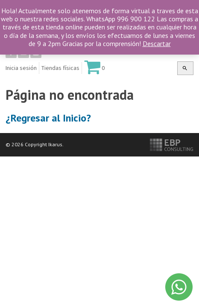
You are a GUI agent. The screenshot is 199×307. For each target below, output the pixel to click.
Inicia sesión (21, 68)
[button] (185, 68)
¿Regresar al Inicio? (48, 118)
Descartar (157, 43)
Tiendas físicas (60, 68)
